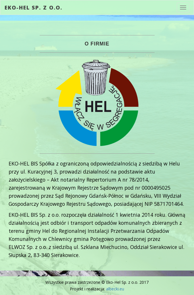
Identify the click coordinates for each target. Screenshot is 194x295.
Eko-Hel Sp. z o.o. (33, 7)
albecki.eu (115, 289)
